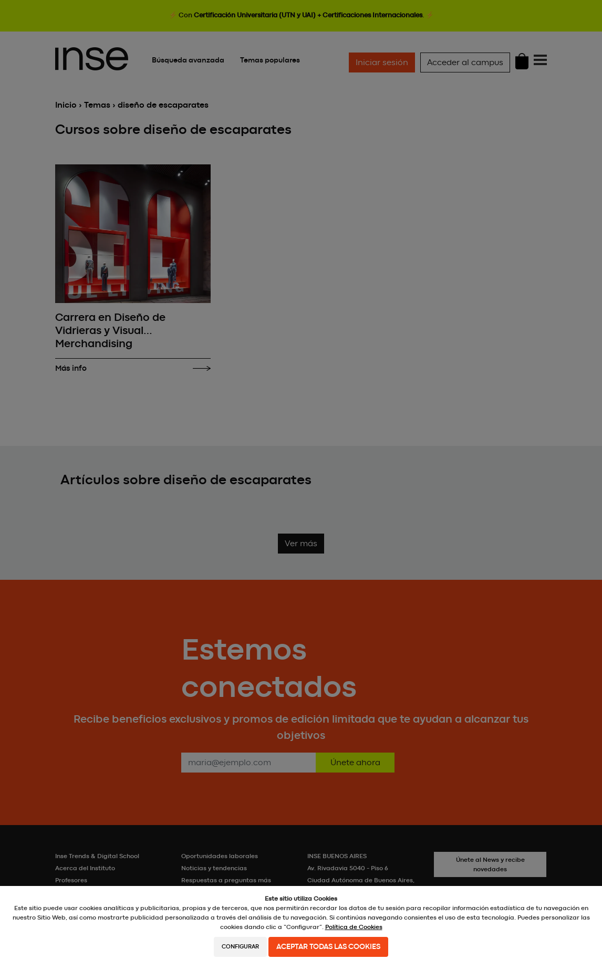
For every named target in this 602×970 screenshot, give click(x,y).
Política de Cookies (353, 927)
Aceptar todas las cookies (328, 947)
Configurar (240, 947)
